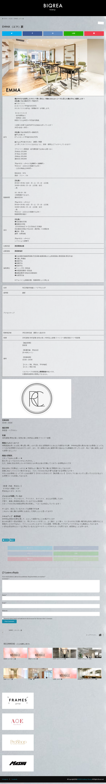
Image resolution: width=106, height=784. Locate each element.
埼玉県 (6, 541)
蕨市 (13, 541)
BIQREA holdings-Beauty (84, 781)
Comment (5, 580)
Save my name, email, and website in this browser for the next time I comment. (28, 620)
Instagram (5, 781)
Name (4, 596)
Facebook (14, 781)
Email (4, 604)
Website (4, 612)
